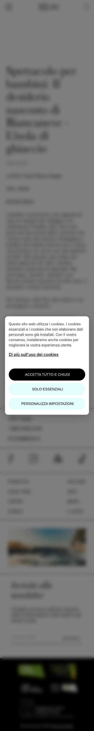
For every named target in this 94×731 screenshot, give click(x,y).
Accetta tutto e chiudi (47, 375)
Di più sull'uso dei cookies (33, 354)
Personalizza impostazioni (47, 404)
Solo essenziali (47, 389)
